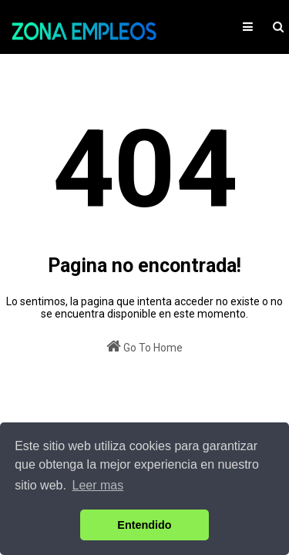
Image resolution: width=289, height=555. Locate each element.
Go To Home (144, 346)
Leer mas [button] (98, 485)
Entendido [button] (144, 525)
